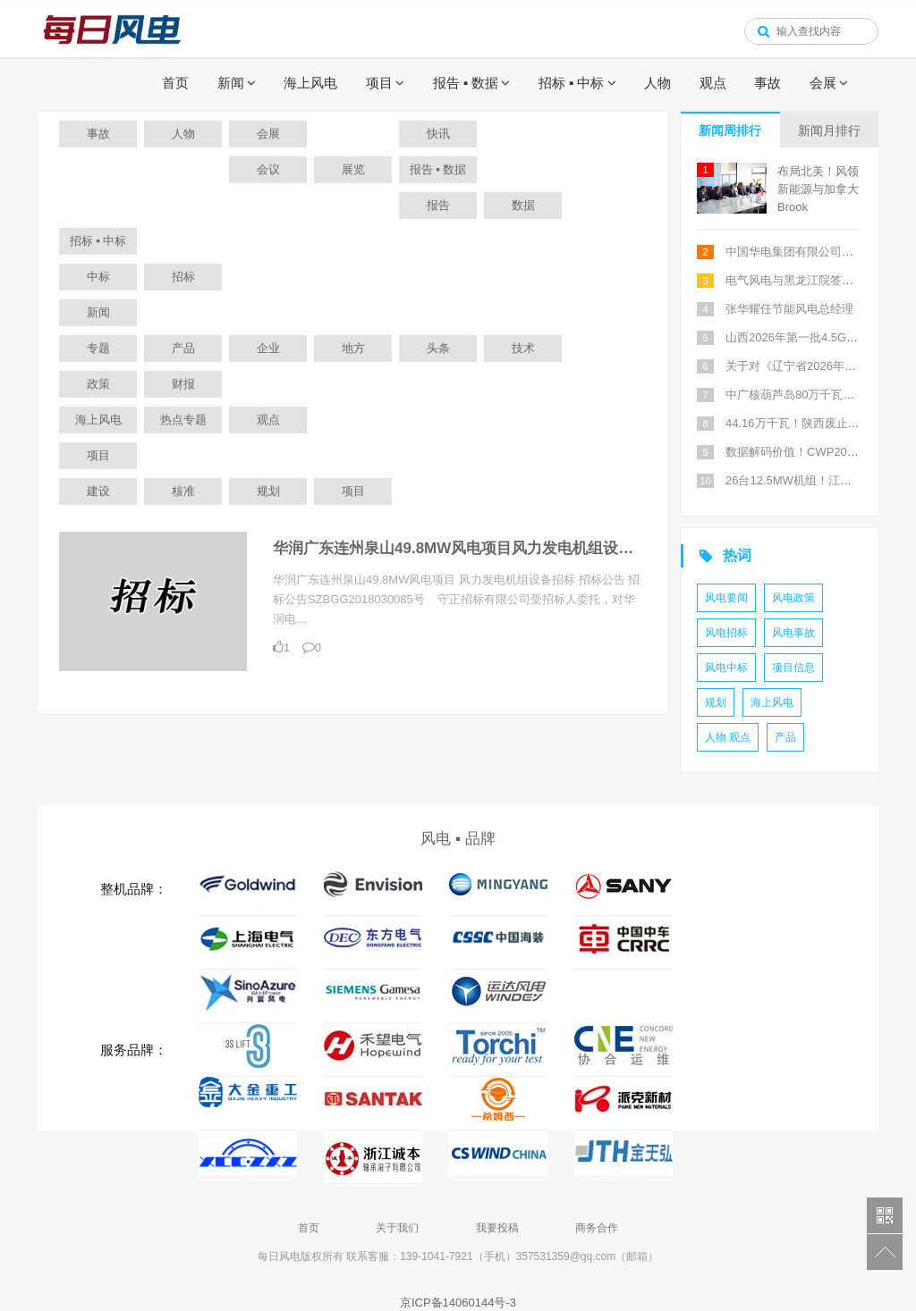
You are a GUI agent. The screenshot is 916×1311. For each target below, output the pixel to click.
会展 (823, 82)
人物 (657, 82)
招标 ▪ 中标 (572, 82)
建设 (98, 491)
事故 (767, 82)
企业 (268, 348)
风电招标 (726, 632)
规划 (268, 491)
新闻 (230, 82)
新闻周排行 (730, 130)
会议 (268, 169)
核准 (183, 491)
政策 (98, 384)
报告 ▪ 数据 (466, 82)
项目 (379, 82)
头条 (438, 348)
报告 (438, 205)
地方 (353, 348)
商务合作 (596, 1228)
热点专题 (183, 419)
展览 (353, 169)
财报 (183, 384)
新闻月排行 (829, 130)
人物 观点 (728, 737)
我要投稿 (497, 1228)
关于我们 (397, 1228)
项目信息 (793, 667)
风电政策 (793, 598)
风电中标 (726, 667)
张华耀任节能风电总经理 (789, 308)
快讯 (438, 133)
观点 (713, 82)
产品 (183, 348)
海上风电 (310, 82)
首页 (175, 82)
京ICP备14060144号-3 (458, 1302)
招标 (183, 276)
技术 (523, 348)
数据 (523, 205)
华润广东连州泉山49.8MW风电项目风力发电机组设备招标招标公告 (499, 548)
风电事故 (793, 632)
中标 (98, 276)
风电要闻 (726, 598)
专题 (98, 348)
